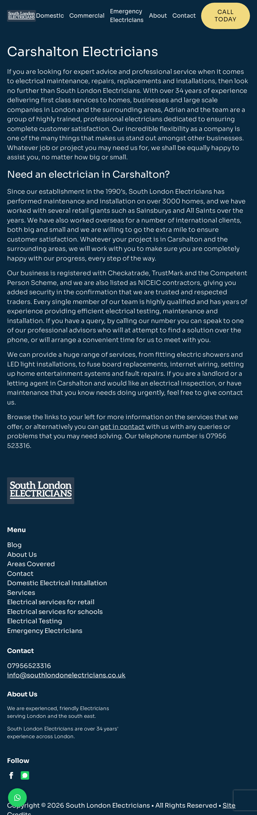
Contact (184, 15)
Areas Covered (31, 564)
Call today (225, 16)
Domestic (50, 15)
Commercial (86, 15)
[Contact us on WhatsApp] (17, 797)
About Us (22, 555)
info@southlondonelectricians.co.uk (66, 675)
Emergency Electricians (127, 16)
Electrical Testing (34, 621)
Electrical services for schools (55, 612)
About (158, 15)
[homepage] (21, 15)
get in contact (122, 427)
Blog (14, 545)
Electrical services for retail (50, 602)
